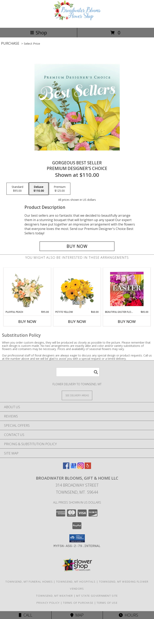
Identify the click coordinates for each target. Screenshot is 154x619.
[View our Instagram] (80, 467)
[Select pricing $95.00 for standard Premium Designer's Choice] (17, 189)
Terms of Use (107, 603)
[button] (77, 538)
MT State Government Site (97, 595)
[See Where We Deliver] (77, 395)
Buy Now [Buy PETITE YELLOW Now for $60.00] (77, 321)
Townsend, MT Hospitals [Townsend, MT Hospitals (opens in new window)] (76, 581)
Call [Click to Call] (25, 615)
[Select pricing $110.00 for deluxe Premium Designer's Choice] (38, 189)
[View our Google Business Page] (73, 467)
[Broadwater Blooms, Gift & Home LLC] (77, 22)
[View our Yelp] (88, 467)
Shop (38, 32)
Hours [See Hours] (128, 615)
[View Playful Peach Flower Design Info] (27, 289)
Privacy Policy (48, 603)
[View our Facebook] (66, 467)
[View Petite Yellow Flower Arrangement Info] (77, 289)
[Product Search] (77, 372)
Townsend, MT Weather (54, 595)
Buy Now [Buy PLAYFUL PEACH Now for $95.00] (27, 321)
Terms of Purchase (78, 603)
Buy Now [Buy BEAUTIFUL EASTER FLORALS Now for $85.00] (127, 321)
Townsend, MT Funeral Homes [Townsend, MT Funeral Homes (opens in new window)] (29, 581)
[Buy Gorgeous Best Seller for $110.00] (77, 246)
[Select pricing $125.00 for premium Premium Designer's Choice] (59, 189)
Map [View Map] (77, 615)
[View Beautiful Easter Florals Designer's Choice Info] (127, 289)
